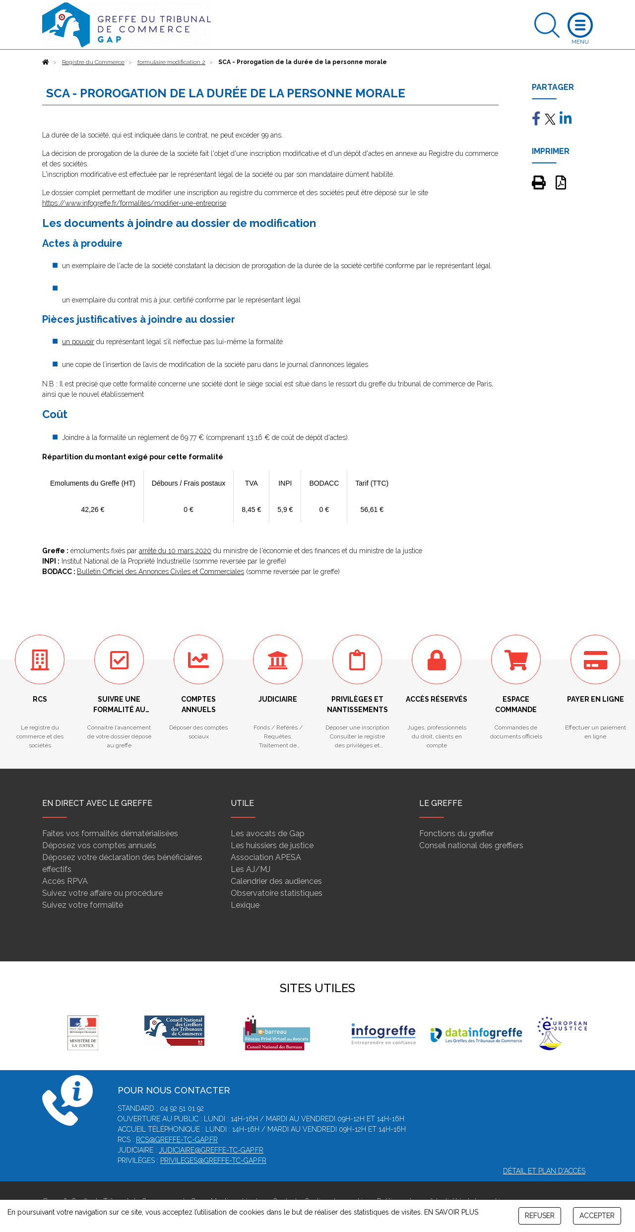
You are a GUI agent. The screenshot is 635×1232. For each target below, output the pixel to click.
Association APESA (266, 857)
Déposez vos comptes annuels (99, 845)
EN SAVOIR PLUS (451, 1212)
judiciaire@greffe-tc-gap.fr (211, 1150)
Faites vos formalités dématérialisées (110, 833)
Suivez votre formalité (82, 905)
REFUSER (540, 1216)
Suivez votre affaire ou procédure (102, 893)
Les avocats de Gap (268, 833)
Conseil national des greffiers (471, 845)
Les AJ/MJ (250, 869)
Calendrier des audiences (276, 881)
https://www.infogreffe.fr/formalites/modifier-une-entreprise (134, 203)
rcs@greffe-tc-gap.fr (177, 1140)
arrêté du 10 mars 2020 (175, 551)
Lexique (245, 905)
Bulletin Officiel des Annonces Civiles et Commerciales (160, 572)
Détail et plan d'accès (544, 1171)
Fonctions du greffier (456, 833)
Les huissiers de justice (272, 845)
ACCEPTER (597, 1216)
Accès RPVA (65, 881)
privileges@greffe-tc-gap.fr (213, 1160)
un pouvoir (78, 342)
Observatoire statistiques (276, 893)
